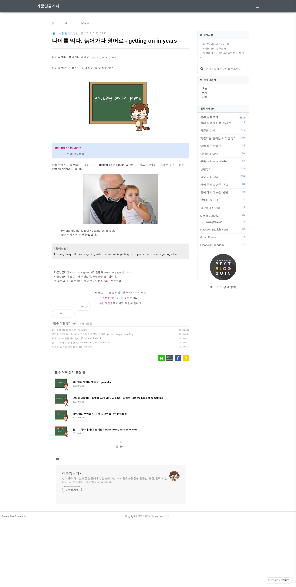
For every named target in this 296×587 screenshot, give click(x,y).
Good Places (223, 237)
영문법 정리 (223, 130)
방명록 (85, 23)
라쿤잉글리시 (48, 6)
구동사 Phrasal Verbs (223, 161)
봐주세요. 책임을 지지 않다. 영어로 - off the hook (76, 404)
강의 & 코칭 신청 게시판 (223, 122)
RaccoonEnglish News (223, 229)
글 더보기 (121, 512)
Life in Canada (223, 215)
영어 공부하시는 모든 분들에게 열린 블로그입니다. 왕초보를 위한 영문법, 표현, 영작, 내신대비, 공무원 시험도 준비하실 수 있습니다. (114, 546)
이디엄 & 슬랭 (223, 153)
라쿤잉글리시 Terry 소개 (216, 44)
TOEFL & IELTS (223, 200)
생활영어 (223, 169)
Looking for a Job (225, 222)
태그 (68, 23)
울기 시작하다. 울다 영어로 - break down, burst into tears (80, 408)
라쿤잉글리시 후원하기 (215, 48)
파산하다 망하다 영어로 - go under (69, 396)
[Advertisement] (120, 84)
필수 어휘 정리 (61, 33)
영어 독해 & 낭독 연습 (223, 184)
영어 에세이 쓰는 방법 (223, 192)
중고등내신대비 (223, 207)
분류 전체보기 (209, 117)
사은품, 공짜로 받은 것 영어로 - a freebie (72, 412)
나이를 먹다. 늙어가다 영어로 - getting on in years (114, 41)
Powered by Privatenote (14, 582)
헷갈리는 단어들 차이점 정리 (223, 138)
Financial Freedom (223, 245)
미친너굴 (77, 33)
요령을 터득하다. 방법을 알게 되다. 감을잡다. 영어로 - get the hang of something (92, 400)
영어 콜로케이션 (223, 146)
